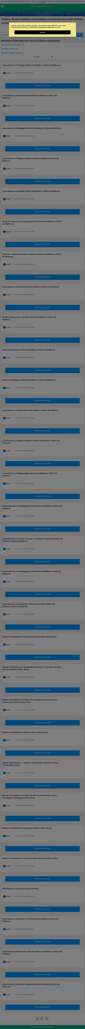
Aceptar (42, 32)
